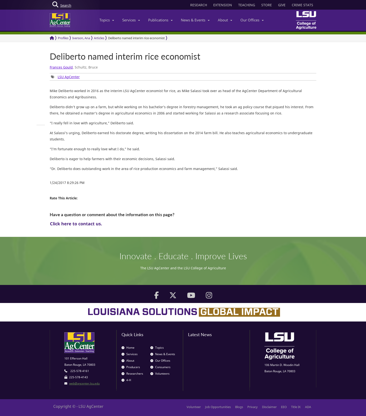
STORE (266, 5)
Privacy (252, 407)
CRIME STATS (302, 5)
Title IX (296, 407)
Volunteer (194, 407)
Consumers (160, 367)
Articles (99, 38)
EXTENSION (222, 5)
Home (128, 348)
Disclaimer (269, 407)
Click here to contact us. (76, 224)
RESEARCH (198, 5)
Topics (106, 20)
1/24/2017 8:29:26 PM (67, 182)
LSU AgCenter (69, 77)
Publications (160, 20)
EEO (284, 407)
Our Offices (252, 20)
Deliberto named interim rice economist (136, 38)
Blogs (239, 407)
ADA (308, 407)
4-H (126, 380)
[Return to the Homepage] (52, 38)
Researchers (132, 374)
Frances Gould (61, 67)
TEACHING (246, 5)
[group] (65, 77)
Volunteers (160, 374)
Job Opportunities (218, 407)
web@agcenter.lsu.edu (84, 383)
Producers (131, 367)
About (225, 20)
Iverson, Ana (81, 38)
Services (131, 20)
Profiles (63, 38)
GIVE (282, 5)
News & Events (195, 20)
